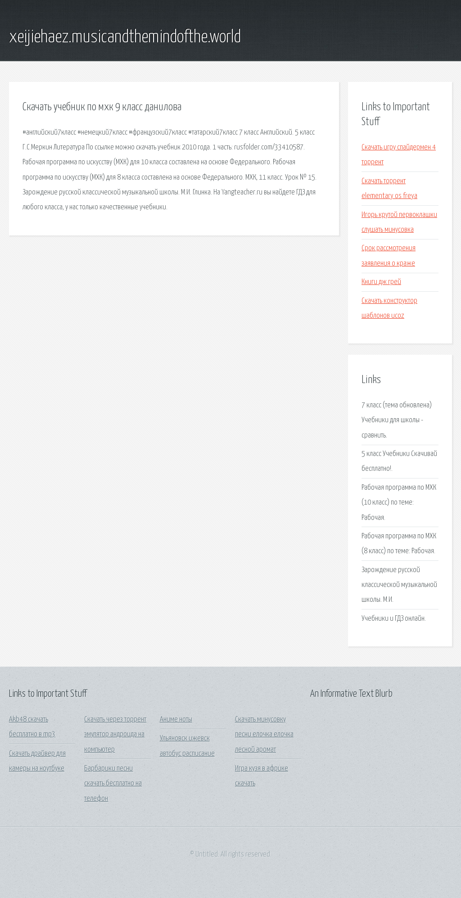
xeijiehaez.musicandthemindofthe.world (125, 37)
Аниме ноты (176, 719)
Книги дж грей (381, 282)
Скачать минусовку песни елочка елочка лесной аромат (264, 735)
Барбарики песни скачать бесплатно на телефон (113, 784)
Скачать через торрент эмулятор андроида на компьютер (115, 735)
